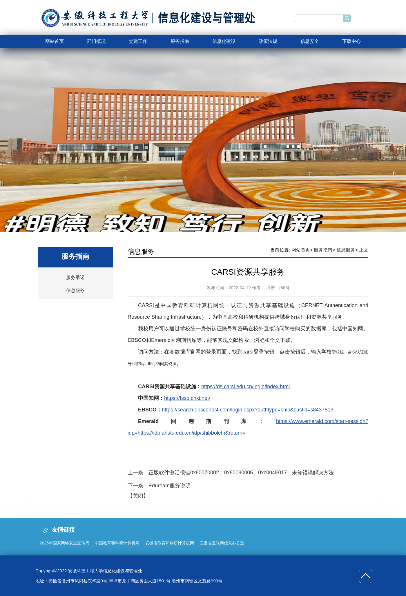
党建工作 (138, 41)
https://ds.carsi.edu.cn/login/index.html (245, 386)
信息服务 (75, 290)
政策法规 (268, 41)
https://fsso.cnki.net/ (187, 398)
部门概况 (96, 41)
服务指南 (180, 41)
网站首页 (54, 41)
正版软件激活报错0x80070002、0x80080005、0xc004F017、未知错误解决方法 (241, 472)
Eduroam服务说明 (169, 486)
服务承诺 (75, 277)
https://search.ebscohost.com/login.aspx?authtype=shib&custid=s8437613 (247, 410)
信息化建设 (223, 41)
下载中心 (351, 41)
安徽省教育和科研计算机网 (169, 543)
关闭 (138, 496)
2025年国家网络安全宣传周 (64, 543)
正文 (363, 249)
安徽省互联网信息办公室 (222, 543)
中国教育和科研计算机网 (117, 543)
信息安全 (309, 41)
